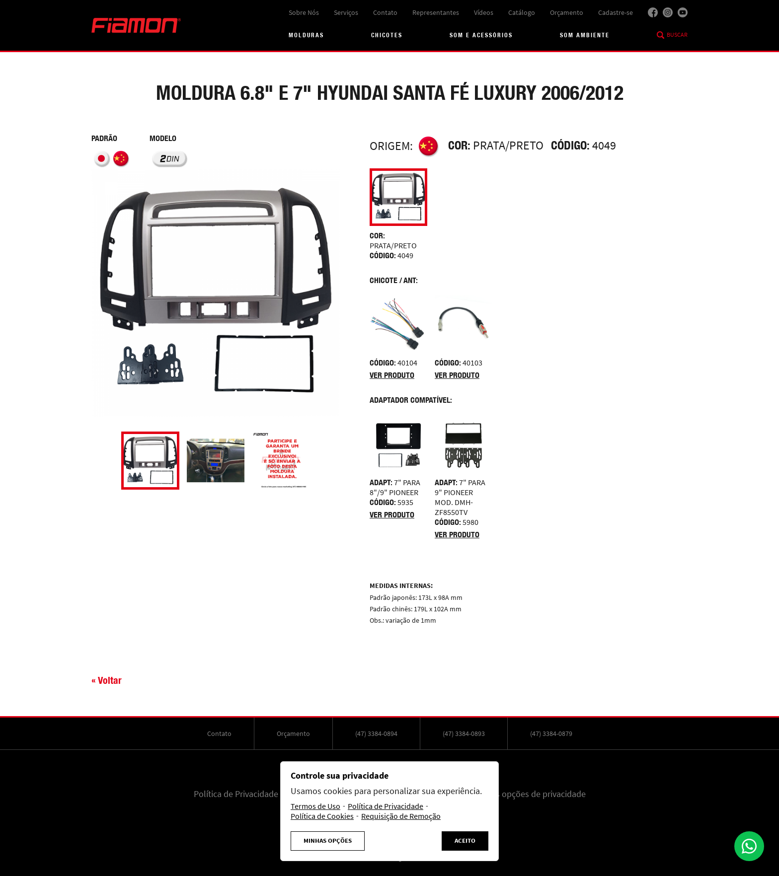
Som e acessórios (481, 35)
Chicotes (386, 35)
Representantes (435, 12)
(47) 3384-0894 (376, 733)
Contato (385, 12)
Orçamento (566, 12)
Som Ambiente (585, 35)
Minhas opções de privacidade (529, 794)
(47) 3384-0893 (464, 733)
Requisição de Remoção (401, 816)
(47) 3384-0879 (551, 733)
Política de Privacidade (236, 794)
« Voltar (106, 680)
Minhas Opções (328, 840)
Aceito (465, 840)
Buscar (677, 35)
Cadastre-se (615, 12)
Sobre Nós (304, 12)
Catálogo (521, 12)
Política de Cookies (322, 816)
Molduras (306, 35)
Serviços (346, 12)
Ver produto (392, 375)
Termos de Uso (315, 806)
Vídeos (483, 12)
